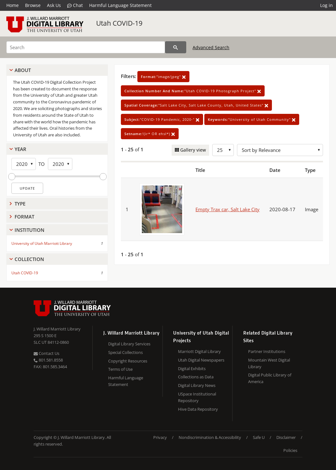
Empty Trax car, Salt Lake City (227, 209)
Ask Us (54, 5)
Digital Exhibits (192, 368)
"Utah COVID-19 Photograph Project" (192, 90)
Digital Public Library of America (269, 378)
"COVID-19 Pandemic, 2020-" (162, 119)
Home (12, 5)
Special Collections (125, 352)
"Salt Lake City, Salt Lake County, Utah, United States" (196, 105)
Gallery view (192, 150)
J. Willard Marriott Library (57, 329)
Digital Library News (196, 385)
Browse (33, 5)
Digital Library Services (129, 344)
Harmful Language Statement (120, 5)
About (23, 70)
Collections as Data (196, 377)
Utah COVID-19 (119, 23)
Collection (29, 259)
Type (20, 203)
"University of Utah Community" (252, 119)
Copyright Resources (127, 361)
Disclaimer (286, 437)
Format (24, 216)
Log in (326, 5)
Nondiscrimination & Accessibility (210, 437)
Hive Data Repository (198, 409)
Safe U (259, 437)
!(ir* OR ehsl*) (149, 133)
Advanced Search (211, 47)
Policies (290, 450)
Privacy (160, 437)
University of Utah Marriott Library (41, 243)
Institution (29, 230)
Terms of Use (120, 369)
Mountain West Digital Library (269, 363)
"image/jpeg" (163, 76)
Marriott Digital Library (199, 351)
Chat (75, 5)
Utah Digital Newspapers (201, 360)
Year (20, 149)
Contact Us (46, 353)
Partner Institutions (266, 351)
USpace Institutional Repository (197, 397)
